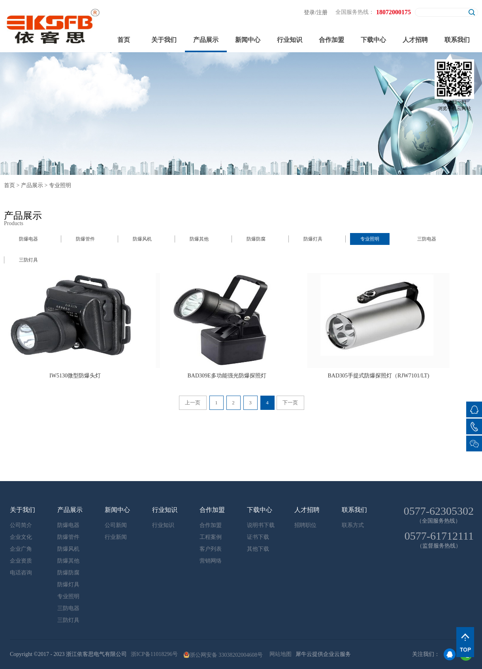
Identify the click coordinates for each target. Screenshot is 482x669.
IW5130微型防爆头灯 (75, 376)
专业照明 (60, 185)
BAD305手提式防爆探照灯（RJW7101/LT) (378, 376)
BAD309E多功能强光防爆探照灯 (226, 376)
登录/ (310, 12)
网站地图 (279, 654)
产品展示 (32, 185)
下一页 (290, 403)
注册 (322, 12)
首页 (123, 39)
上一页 (192, 403)
